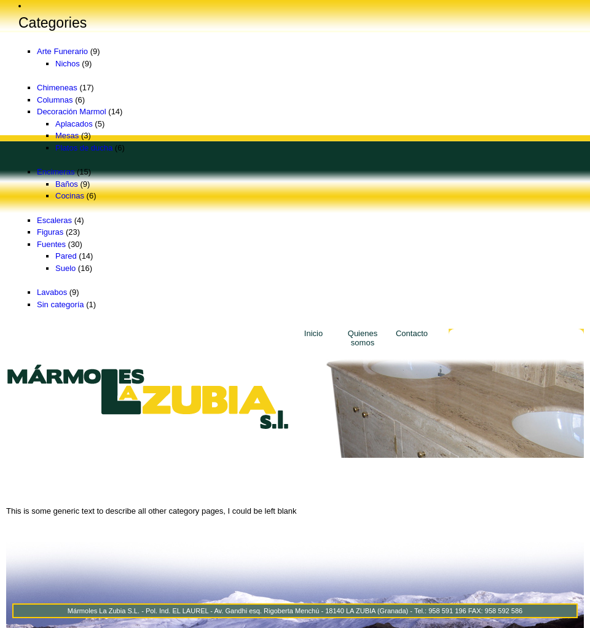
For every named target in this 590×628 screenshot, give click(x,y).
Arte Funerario (62, 51)
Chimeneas (57, 87)
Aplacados (74, 123)
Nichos (67, 63)
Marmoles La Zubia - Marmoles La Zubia (147, 396)
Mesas (67, 135)
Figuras (50, 232)
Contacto (412, 333)
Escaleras (54, 220)
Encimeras (55, 171)
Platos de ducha (83, 147)
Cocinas (69, 195)
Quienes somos (362, 338)
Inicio (313, 333)
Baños (66, 184)
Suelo (65, 268)
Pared (66, 256)
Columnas (55, 99)
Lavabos (52, 292)
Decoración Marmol (71, 111)
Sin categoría (60, 304)
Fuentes (51, 244)
